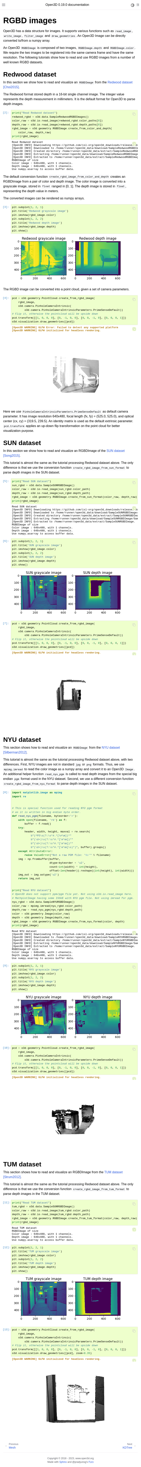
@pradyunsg (79, 1462)
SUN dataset (116, 450)
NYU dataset (111, 747)
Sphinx (63, 1462)
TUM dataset (113, 1172)
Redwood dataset (120, 82)
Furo (91, 1462)
